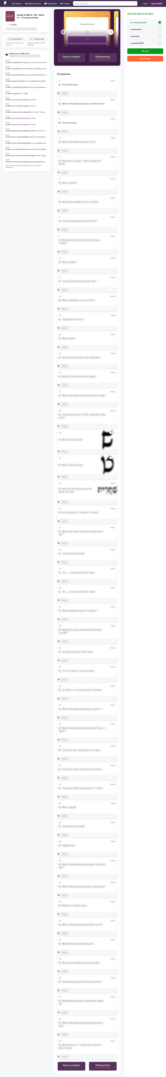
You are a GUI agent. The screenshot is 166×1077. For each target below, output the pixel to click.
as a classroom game (145, 22)
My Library (50, 3)
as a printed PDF (145, 43)
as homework (145, 29)
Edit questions (15, 39)
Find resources (33, 3)
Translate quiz (37, 39)
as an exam (145, 36)
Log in (145, 3)
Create (65, 3)
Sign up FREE (156, 3)
